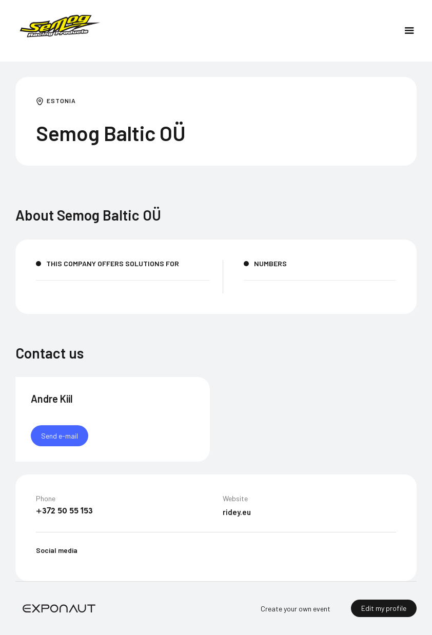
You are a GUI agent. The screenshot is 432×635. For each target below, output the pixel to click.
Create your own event (295, 608)
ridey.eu (237, 512)
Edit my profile (383, 608)
